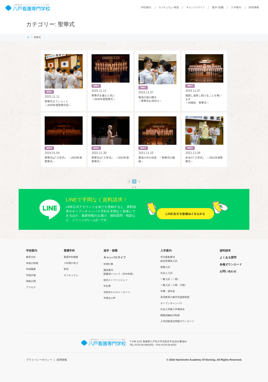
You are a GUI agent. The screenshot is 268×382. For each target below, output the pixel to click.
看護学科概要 (71, 257)
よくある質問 (228, 257)
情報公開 (31, 281)
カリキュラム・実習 (169, 7)
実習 (66, 269)
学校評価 (31, 275)
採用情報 (254, 7)
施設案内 (108, 270)
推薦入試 (165, 267)
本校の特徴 (32, 263)
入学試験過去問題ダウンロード (177, 321)
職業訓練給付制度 (170, 315)
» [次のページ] (139, 181)
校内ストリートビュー (115, 280)
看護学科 (69, 250)
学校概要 (31, 269)
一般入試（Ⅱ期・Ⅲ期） (173, 285)
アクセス (31, 287)
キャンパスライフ (195, 7)
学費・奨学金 (167, 291)
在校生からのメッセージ (116, 292)
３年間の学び (71, 263)
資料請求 (225, 250)
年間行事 (108, 264)
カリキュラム (71, 275)
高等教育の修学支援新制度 (174, 297)
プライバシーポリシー (39, 359)
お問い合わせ (228, 271)
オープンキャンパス (171, 303)
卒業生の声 (109, 298)
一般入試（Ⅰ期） (170, 279)
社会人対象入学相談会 (172, 309)
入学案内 (236, 7)
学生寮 (107, 286)
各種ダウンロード (231, 264)
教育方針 (31, 257)
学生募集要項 (167, 257)
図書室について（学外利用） (119, 273)
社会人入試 (166, 273)
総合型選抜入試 (168, 260)
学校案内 (146, 7)
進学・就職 (218, 7)
